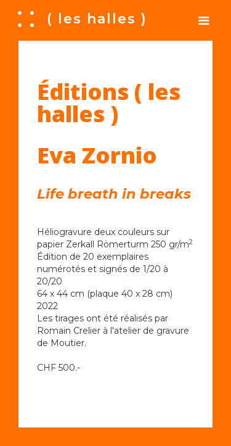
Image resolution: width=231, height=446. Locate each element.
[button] (204, 20)
